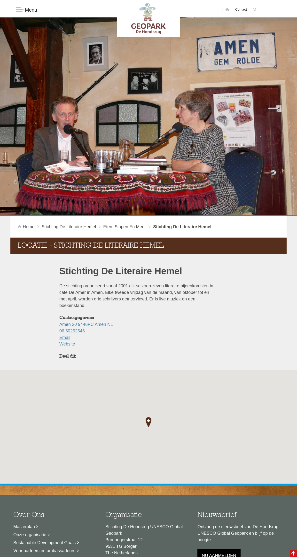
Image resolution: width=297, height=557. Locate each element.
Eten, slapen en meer (124, 168)
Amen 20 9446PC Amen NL (86, 266)
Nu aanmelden (219, 497)
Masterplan (24, 468)
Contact (241, 9)
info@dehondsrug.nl (124, 512)
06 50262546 (72, 273)
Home (27, 168)
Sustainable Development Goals (44, 484)
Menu (26, 10)
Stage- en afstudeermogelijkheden (46, 500)
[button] (148, 364)
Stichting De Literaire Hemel (69, 168)
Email (64, 279)
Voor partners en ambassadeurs (44, 492)
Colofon (120, 551)
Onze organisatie (29, 476)
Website (67, 286)
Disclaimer (102, 551)
